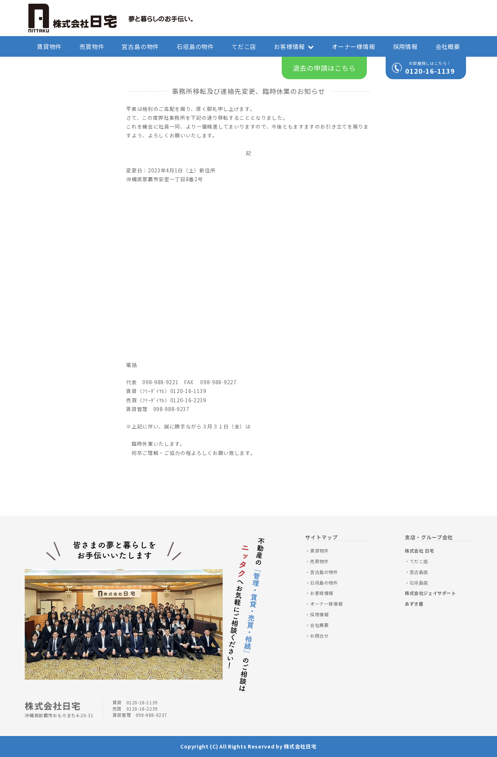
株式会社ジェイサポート (430, 593)
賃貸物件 (49, 46)
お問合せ (319, 635)
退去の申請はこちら (324, 68)
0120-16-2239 (142, 708)
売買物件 (91, 46)
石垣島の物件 (195, 46)
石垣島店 (419, 582)
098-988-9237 (151, 715)
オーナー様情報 (353, 46)
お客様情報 (294, 46)
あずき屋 (414, 603)
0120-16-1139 (430, 71)
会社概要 (447, 46)
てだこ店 (244, 46)
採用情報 (405, 46)
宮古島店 (419, 572)
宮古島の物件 (140, 46)
